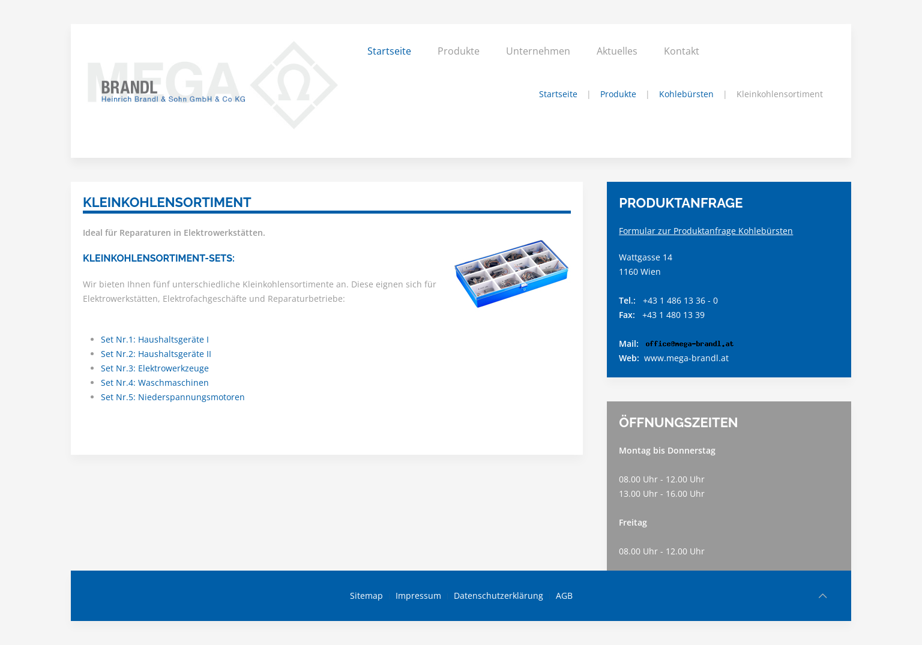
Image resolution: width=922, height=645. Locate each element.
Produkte (459, 51)
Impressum (418, 595)
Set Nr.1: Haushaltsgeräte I (155, 339)
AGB (564, 595)
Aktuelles (617, 51)
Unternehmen (538, 51)
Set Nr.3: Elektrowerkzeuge (155, 368)
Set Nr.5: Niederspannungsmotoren (173, 397)
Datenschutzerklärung (498, 595)
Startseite (389, 51)
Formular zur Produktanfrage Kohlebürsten (706, 230)
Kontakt (681, 51)
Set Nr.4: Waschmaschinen (155, 382)
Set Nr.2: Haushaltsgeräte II (156, 353)
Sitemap (366, 595)
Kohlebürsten (686, 94)
